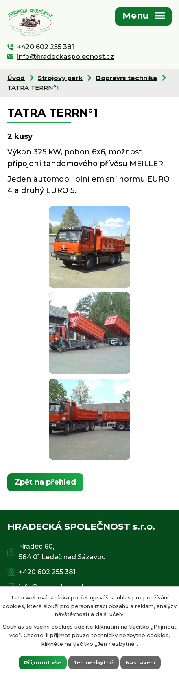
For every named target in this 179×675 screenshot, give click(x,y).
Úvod (16, 78)
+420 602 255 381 (45, 47)
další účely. (110, 614)
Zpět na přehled (45, 482)
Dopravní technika (126, 78)
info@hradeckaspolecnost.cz (65, 56)
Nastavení (140, 662)
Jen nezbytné (94, 662)
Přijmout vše (42, 662)
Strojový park (60, 78)
